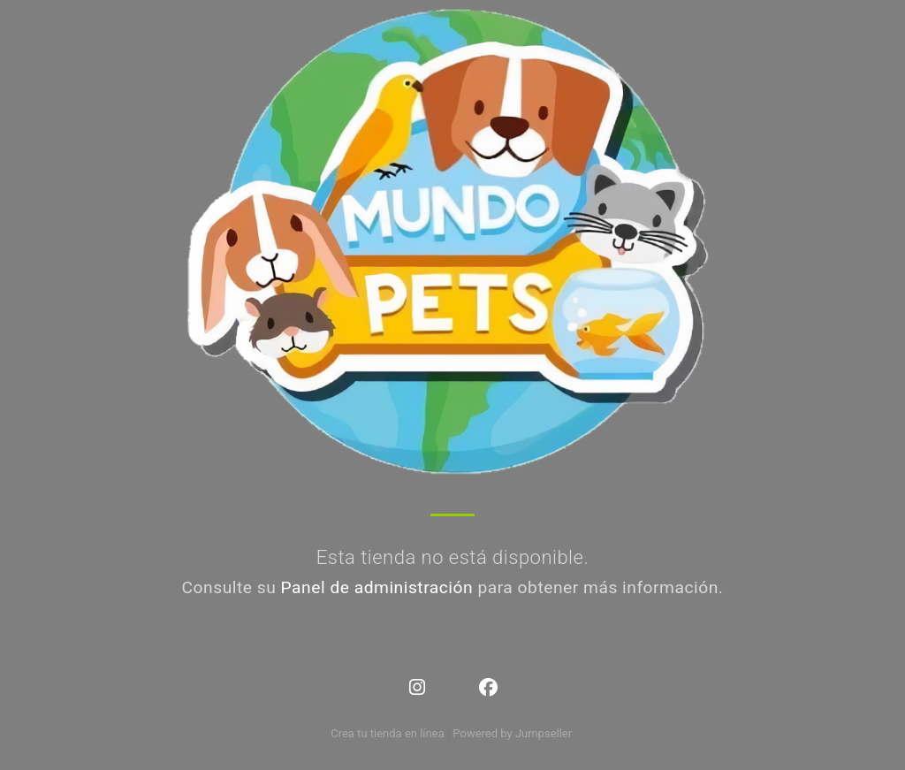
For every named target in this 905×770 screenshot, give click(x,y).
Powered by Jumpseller (511, 733)
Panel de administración (377, 587)
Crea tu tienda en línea (389, 733)
